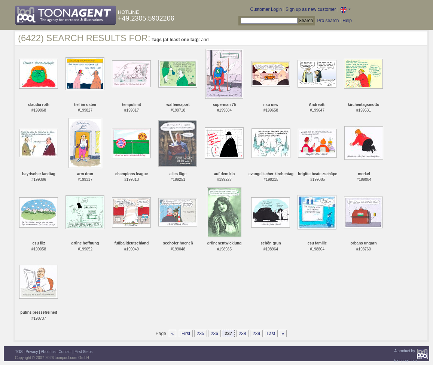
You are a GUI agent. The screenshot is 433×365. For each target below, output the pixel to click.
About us (48, 352)
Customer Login (266, 9)
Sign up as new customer (311, 9)
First (186, 333)
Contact (65, 352)
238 (242, 333)
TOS (18, 352)
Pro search (328, 20)
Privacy (32, 352)
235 (200, 333)
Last (270, 333)
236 (214, 333)
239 (256, 333)
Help (347, 20)
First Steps (83, 352)
